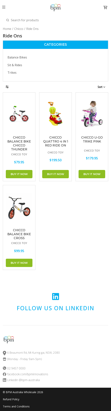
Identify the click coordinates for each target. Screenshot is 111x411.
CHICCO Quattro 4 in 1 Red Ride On (55, 141)
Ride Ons (32, 29)
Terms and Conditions (16, 406)
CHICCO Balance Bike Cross (19, 234)
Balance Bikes (17, 57)
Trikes (12, 73)
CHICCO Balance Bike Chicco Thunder (19, 143)
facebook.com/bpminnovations (27, 374)
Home (7, 29)
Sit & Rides (15, 65)
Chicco (18, 29)
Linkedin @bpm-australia (23, 380)
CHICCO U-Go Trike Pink (92, 139)
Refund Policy (11, 399)
